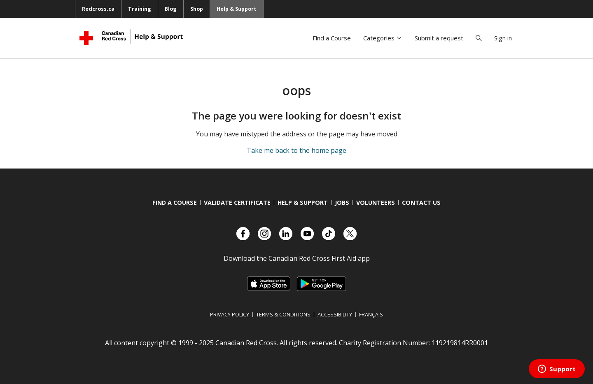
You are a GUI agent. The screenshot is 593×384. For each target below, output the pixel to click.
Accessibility (335, 314)
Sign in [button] (503, 38)
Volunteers (375, 202)
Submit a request (439, 38)
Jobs (342, 202)
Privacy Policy (229, 314)
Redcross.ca (98, 8)
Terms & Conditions (283, 314)
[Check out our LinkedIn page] (285, 233)
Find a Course (332, 38)
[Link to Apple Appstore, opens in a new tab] (269, 283)
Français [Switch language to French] (371, 314)
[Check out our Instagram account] (264, 233)
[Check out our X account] (350, 233)
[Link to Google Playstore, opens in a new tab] (321, 283)
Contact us (421, 202)
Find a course (174, 202)
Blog (171, 8)
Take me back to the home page (296, 150)
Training (139, 8)
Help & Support (237, 8)
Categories (382, 38)
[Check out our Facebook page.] (243, 233)
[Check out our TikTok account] (328, 233)
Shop (196, 8)
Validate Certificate (237, 202)
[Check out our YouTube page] (307, 233)
